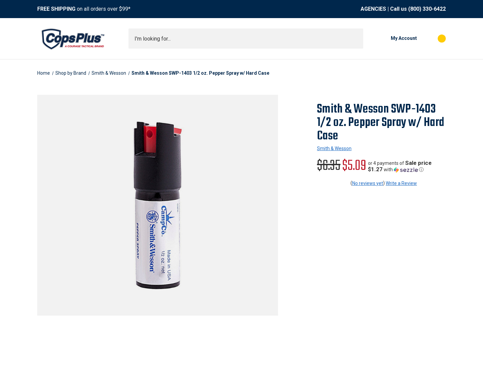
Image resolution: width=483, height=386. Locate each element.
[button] (407, 166)
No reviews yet (367, 183)
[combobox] (245, 38)
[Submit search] (355, 38)
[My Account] (393, 38)
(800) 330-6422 (427, 9)
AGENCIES (373, 9)
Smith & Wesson (334, 148)
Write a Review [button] (401, 183)
